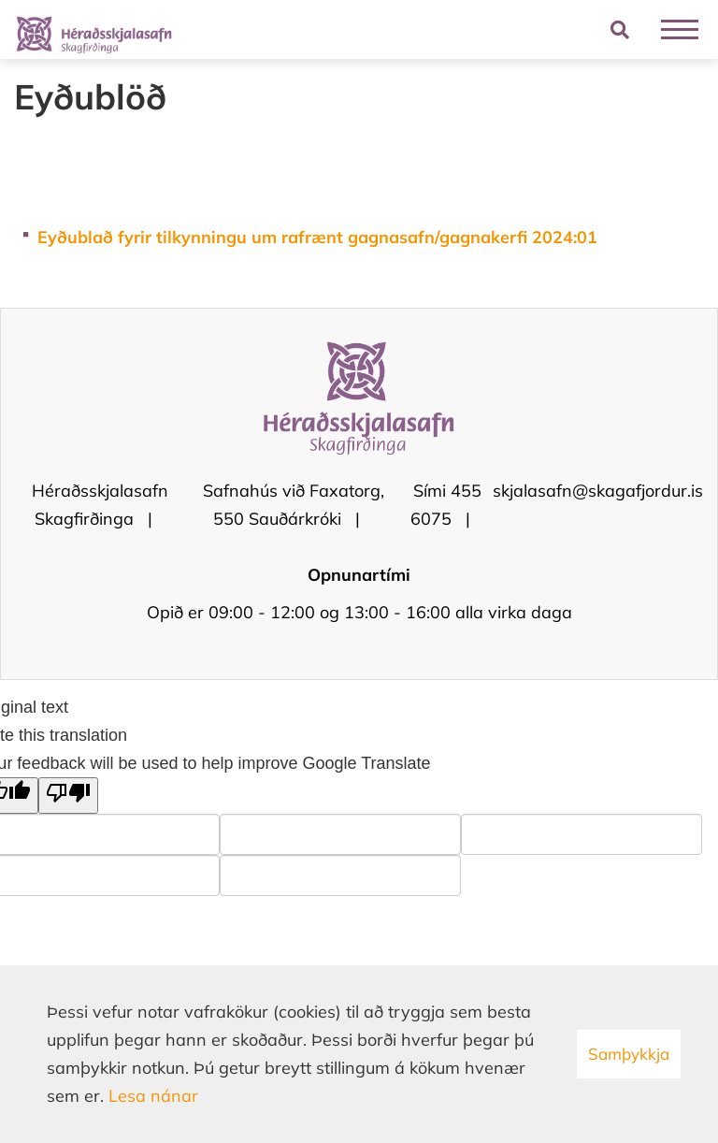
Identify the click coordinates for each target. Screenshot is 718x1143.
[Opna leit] (619, 29)
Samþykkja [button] (628, 1053)
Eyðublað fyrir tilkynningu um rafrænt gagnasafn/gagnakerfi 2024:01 (317, 237)
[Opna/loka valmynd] (679, 29)
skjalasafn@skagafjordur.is (598, 490)
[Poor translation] (68, 795)
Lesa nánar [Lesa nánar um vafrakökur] (153, 1096)
